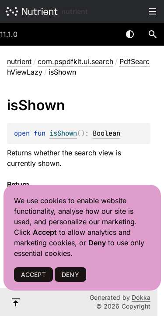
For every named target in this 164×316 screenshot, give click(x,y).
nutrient (74, 11)
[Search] (152, 34)
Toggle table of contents (152, 11)
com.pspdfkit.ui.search (75, 61)
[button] (152, 34)
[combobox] (107, 34)
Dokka (141, 297)
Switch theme (130, 34)
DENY (70, 274)
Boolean (106, 133)
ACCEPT (33, 274)
